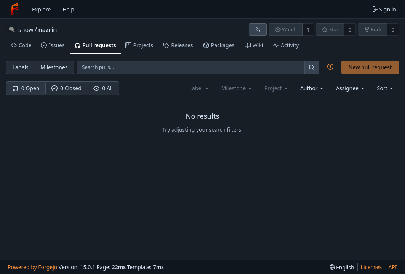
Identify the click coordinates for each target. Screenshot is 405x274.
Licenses (371, 267)
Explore (41, 9)
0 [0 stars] (350, 29)
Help (68, 9)
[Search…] (311, 67)
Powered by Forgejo (32, 267)
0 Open (26, 88)
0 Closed (66, 88)
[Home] (14, 9)
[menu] (385, 88)
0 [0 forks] (392, 29)
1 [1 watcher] (308, 29)
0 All (103, 88)
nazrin (47, 29)
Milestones (53, 67)
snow (26, 29)
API (392, 267)
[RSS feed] (258, 29)
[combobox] (312, 88)
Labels (21, 67)
